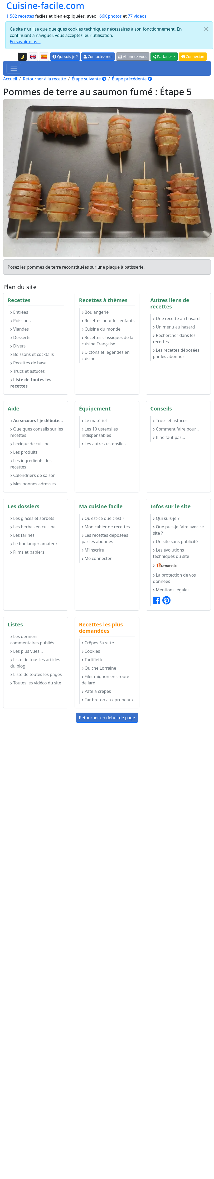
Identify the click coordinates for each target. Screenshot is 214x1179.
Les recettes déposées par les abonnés (176, 353)
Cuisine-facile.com (45, 5)
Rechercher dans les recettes (174, 338)
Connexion (192, 56)
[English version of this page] (33, 56)
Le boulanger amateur (33, 544)
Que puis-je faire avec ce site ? (178, 530)
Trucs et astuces (27, 371)
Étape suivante (89, 79)
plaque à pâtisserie (125, 267)
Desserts (20, 337)
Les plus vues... (26, 651)
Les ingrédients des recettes (30, 464)
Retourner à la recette (44, 79)
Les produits (23, 452)
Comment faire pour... (176, 429)
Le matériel (94, 420)
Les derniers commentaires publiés (32, 640)
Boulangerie (95, 312)
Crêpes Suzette (98, 643)
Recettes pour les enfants (108, 320)
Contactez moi (98, 56)
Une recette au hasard (176, 318)
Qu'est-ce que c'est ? (103, 518)
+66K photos (109, 16)
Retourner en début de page (107, 718)
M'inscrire (93, 550)
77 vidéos (137, 16)
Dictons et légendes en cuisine (106, 355)
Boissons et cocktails (32, 354)
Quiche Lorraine (99, 668)
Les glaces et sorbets (32, 518)
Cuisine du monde (101, 329)
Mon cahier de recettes (106, 527)
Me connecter (97, 558)
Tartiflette (93, 660)
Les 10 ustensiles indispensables (100, 432)
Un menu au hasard (174, 327)
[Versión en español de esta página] (44, 56)
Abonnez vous (132, 56)
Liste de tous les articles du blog (35, 663)
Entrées (19, 312)
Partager (162, 56)
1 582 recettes (20, 16)
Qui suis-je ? (65, 56)
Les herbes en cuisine (33, 527)
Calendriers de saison (33, 475)
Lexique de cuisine (30, 444)
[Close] (206, 29)
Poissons (20, 320)
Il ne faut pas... (169, 437)
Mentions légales (171, 590)
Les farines (22, 535)
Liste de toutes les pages (36, 674)
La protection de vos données (174, 578)
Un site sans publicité (175, 541)
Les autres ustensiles (104, 444)
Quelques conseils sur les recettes (36, 432)
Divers (18, 346)
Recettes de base (28, 363)
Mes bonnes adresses (33, 484)
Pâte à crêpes (96, 691)
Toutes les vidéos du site (35, 683)
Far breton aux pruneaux (108, 700)
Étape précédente (132, 79)
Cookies (91, 651)
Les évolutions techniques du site (171, 553)
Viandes (19, 329)
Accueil (10, 79)
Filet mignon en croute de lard (105, 680)
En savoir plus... (25, 42)
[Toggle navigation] (13, 68)
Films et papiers (27, 552)
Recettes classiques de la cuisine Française (107, 341)
